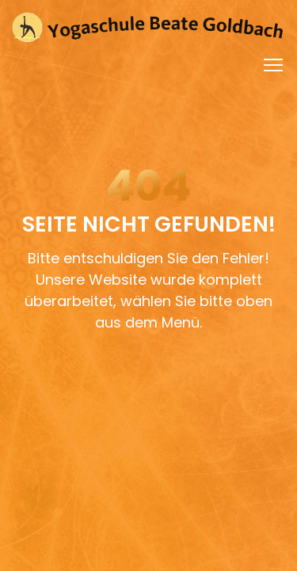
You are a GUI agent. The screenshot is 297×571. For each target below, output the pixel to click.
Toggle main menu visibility (274, 61)
